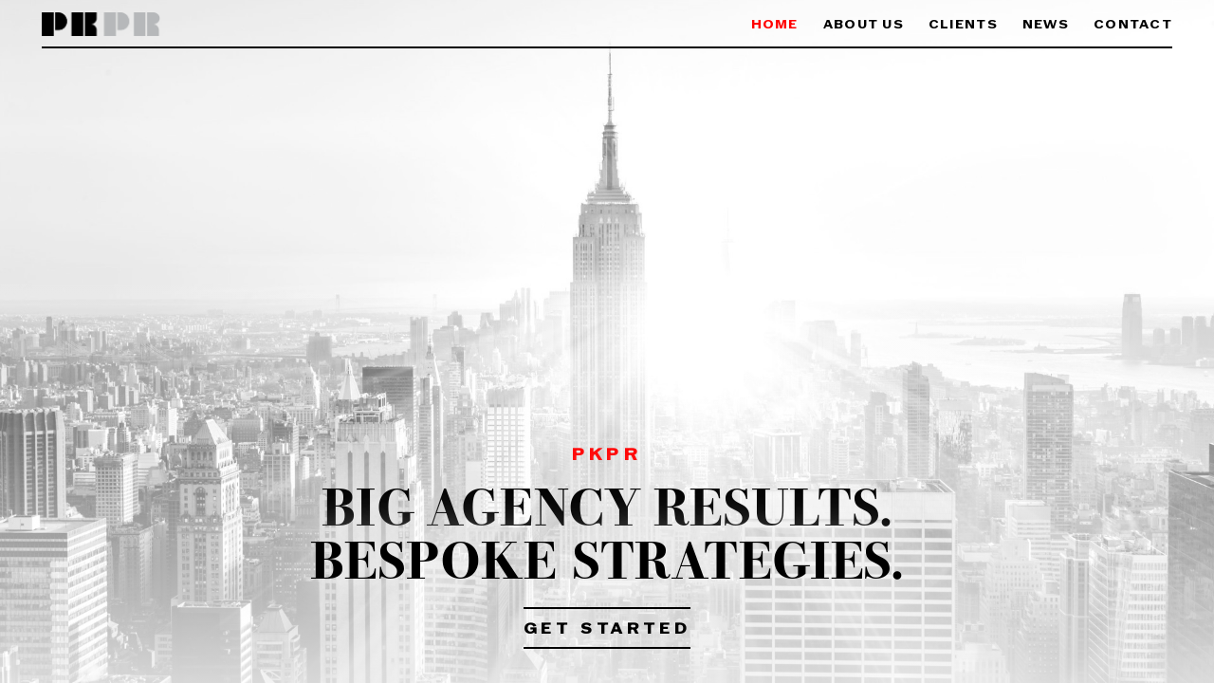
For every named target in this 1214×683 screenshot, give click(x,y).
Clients (963, 25)
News (1045, 25)
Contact (1133, 25)
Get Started (607, 629)
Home (775, 25)
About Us (863, 25)
